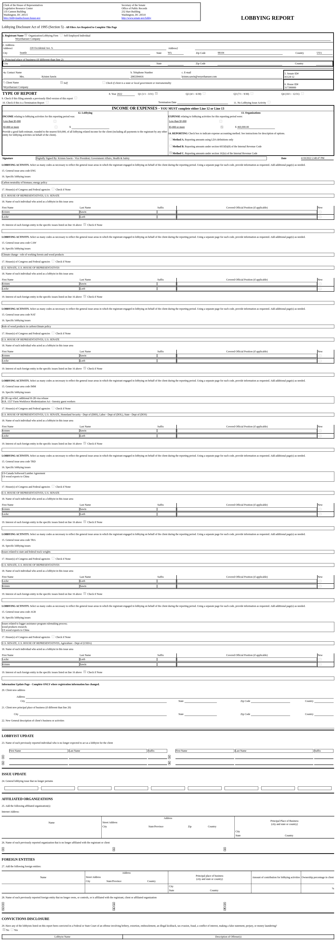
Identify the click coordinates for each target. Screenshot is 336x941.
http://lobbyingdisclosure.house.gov (22, 18)
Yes (14, 930)
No (6, 930)
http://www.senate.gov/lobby (136, 18)
